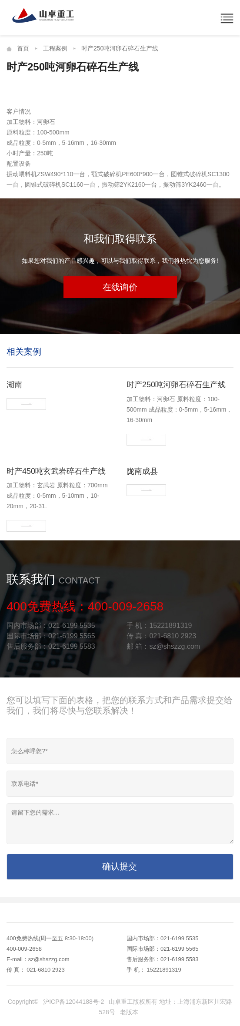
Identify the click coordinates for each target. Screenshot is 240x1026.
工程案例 (55, 48)
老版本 (129, 1012)
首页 (23, 48)
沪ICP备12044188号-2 (73, 1001)
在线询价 (120, 287)
